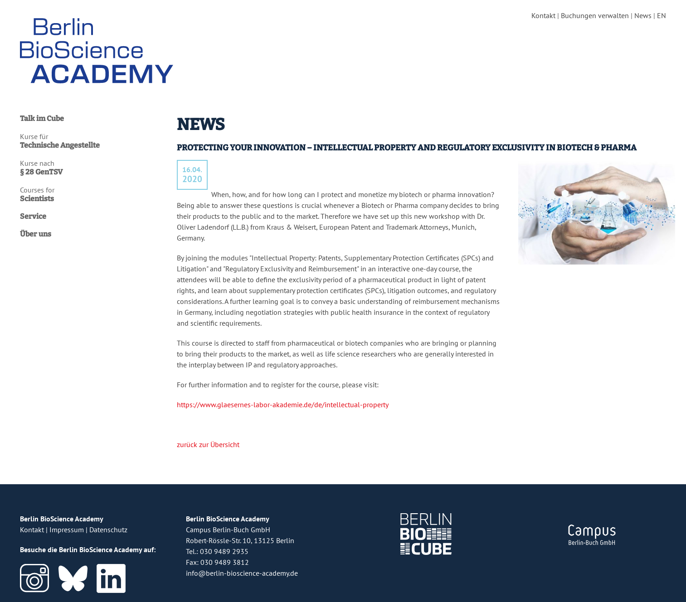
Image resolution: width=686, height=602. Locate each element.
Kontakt (543, 15)
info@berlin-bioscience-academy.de (242, 573)
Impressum (66, 529)
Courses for (94, 194)
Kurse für (94, 141)
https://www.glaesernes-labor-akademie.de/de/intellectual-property (282, 404)
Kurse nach (94, 168)
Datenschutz (108, 529)
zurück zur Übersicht (208, 444)
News (643, 15)
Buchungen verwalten (595, 15)
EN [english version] (661, 15)
